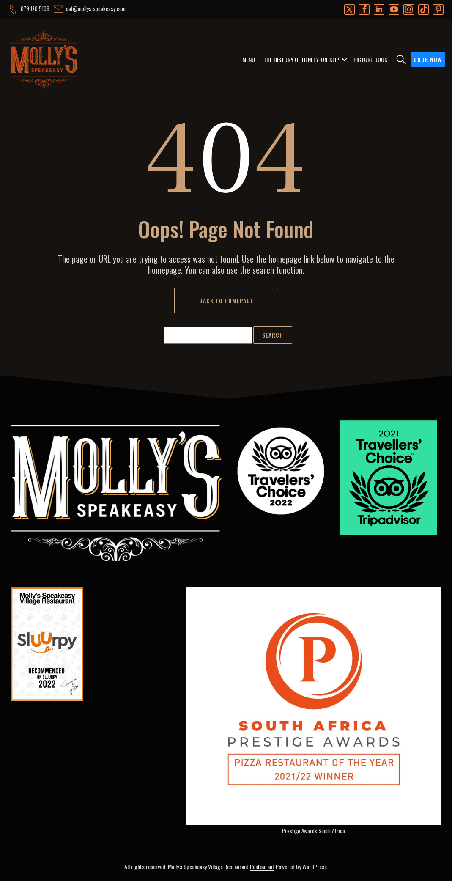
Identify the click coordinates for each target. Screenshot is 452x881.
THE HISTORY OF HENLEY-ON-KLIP (301, 59)
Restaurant (262, 866)
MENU (248, 59)
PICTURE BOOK (370, 59)
